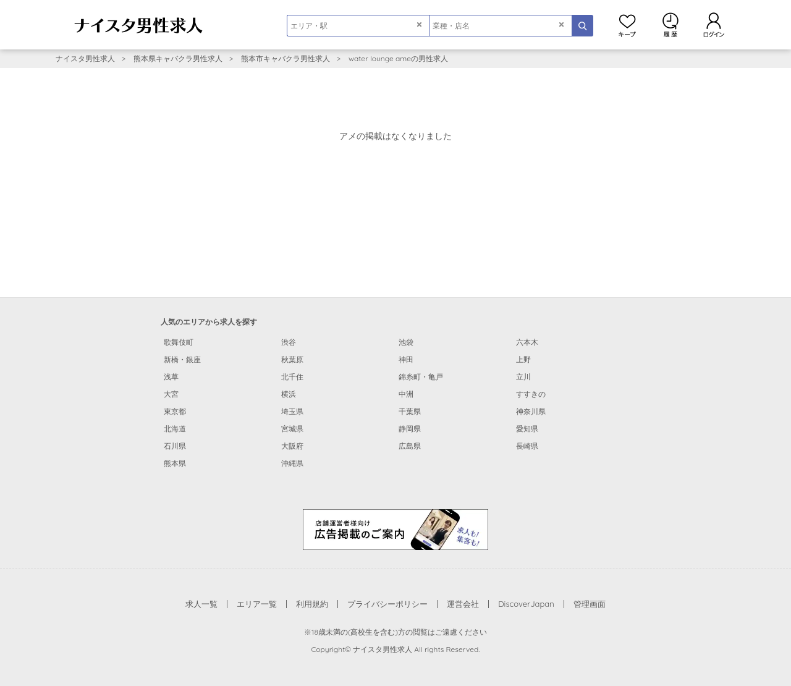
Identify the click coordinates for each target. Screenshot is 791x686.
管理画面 (589, 604)
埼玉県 (292, 411)
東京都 (175, 411)
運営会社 (463, 604)
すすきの (531, 394)
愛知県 (527, 428)
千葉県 (410, 411)
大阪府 (292, 446)
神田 (406, 359)
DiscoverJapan (526, 604)
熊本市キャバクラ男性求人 (285, 58)
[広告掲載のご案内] (395, 529)
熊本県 (175, 463)
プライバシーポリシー (387, 604)
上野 (523, 359)
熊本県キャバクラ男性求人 (177, 58)
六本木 (527, 342)
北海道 (175, 428)
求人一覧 (201, 604)
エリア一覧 (257, 604)
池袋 (406, 342)
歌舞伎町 (178, 342)
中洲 (406, 394)
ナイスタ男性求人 (85, 58)
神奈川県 (531, 411)
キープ (627, 24)
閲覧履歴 (670, 24)
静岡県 (410, 428)
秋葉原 (292, 359)
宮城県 (292, 428)
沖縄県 (292, 463)
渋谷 (288, 342)
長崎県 (527, 446)
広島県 (410, 446)
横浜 (288, 394)
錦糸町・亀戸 (421, 376)
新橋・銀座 (182, 359)
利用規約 (312, 604)
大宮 (171, 394)
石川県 (175, 446)
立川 (523, 376)
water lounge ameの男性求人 (398, 58)
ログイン (713, 24)
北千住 (292, 376)
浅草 (171, 376)
